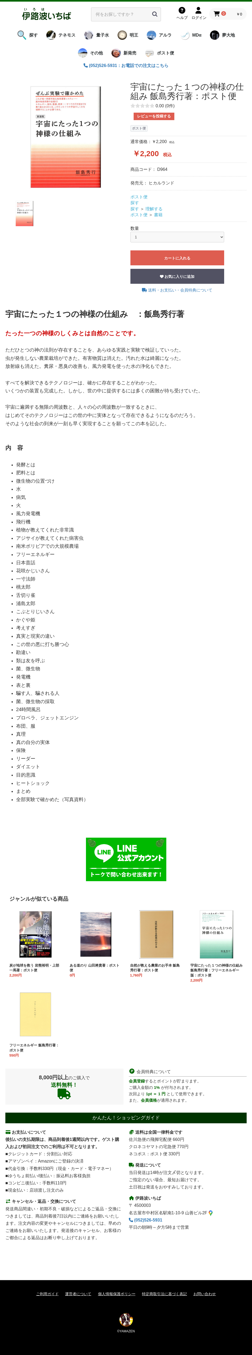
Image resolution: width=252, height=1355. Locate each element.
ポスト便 (139, 197)
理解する (154, 209)
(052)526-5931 (145, 1220)
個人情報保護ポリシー (117, 1294)
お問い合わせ (204, 1294)
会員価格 (149, 1100)
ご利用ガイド (47, 1294)
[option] (66, 137)
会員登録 (137, 1081)
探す (134, 202)
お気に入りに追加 (177, 276)
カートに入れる (177, 258)
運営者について (78, 1294)
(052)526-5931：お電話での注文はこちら (126, 65)
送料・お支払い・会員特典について (177, 290)
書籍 (158, 214)
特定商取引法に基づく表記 (164, 1294)
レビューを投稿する (154, 116)
